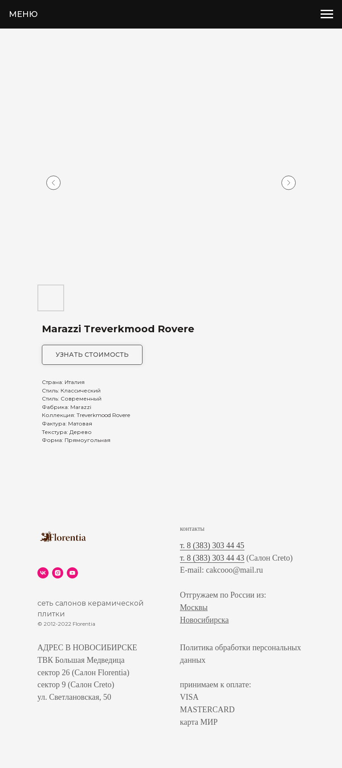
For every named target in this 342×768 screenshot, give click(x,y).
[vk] (43, 572)
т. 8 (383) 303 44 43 (212, 557)
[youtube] (72, 572)
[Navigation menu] (327, 14)
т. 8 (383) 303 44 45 (212, 545)
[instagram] (57, 572)
